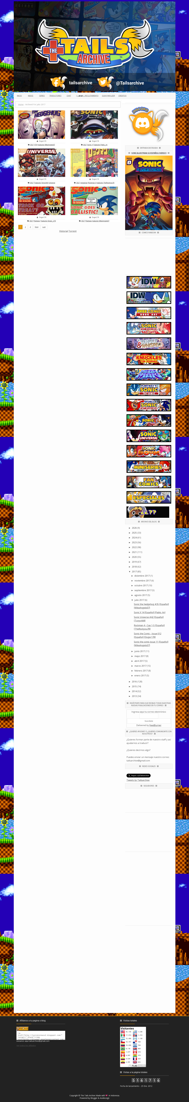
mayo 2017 (139, 656)
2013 (134, 696)
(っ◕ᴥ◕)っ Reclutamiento (87, 95)
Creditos (122, 95)
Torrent (72, 231)
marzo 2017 (140, 665)
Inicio (19, 95)
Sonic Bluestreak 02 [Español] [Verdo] (148, 153)
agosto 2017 (140, 595)
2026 (134, 527)
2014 (134, 691)
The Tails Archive (88, 1095)
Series (42, 95)
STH (35, 145)
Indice (30, 95)
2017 (32, 145)
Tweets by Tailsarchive (138, 780)
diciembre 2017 (142, 575)
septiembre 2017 (142, 590)
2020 (134, 557)
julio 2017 (139, 600)
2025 (134, 532)
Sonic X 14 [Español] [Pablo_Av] (149, 612)
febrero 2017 (141, 670)
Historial (63, 231)
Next (36, 227)
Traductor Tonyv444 (41, 183)
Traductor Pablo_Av (100, 145)
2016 (134, 681)
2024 (134, 537)
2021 (134, 552)
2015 (134, 686)
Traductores (55, 95)
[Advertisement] (68, 252)
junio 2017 (139, 651)
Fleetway (37, 221)
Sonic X (90, 145)
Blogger (94, 1098)
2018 (134, 566)
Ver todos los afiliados (26, 1047)
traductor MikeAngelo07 (46, 145)
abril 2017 (139, 660)
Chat (69, 95)
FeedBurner (155, 725)
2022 (134, 547)
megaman (84, 183)
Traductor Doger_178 (48, 221)
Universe (52, 183)
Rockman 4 (92, 183)
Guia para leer (108, 95)
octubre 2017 (141, 585)
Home (21, 104)
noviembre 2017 (142, 580)
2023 (134, 542)
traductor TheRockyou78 (105, 183)
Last (44, 227)
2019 (134, 561)
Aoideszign (104, 1098)
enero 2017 (140, 675)
